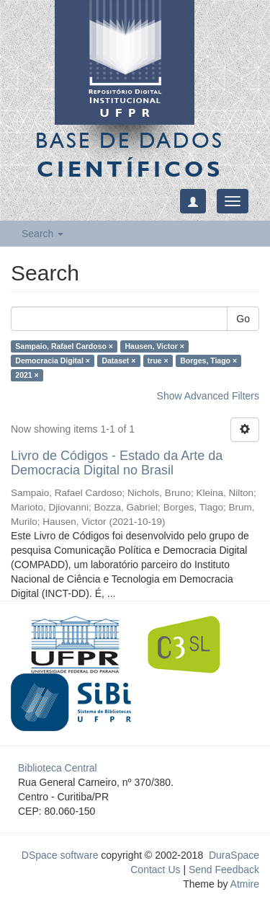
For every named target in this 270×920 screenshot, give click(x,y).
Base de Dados (129, 154)
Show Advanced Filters (208, 396)
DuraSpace (234, 855)
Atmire (243, 884)
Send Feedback (224, 869)
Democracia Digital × (52, 360)
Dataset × (118, 360)
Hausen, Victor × (154, 346)
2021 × (26, 375)
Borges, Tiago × (208, 360)
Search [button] (42, 233)
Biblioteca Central (57, 768)
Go (243, 318)
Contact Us (155, 869)
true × (158, 360)
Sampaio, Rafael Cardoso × (64, 346)
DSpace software (60, 855)
